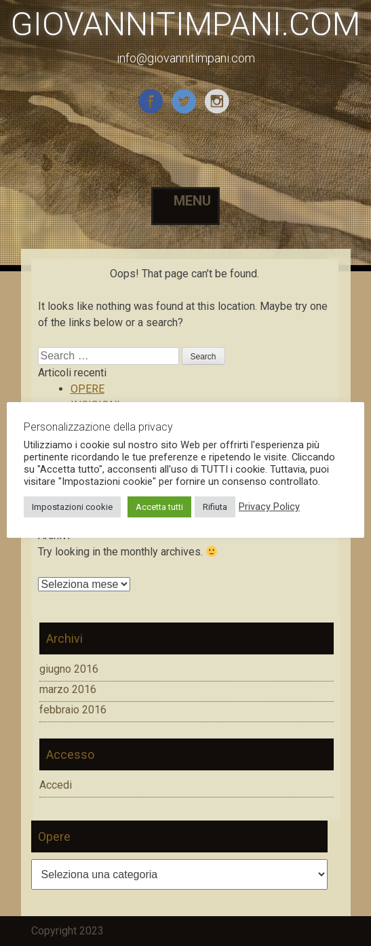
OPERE (87, 388)
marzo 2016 (67, 689)
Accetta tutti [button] (159, 507)
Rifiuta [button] (215, 507)
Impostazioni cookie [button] (72, 507)
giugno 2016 (68, 669)
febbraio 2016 (72, 709)
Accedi (55, 785)
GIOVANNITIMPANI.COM (185, 24)
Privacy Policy (269, 506)
